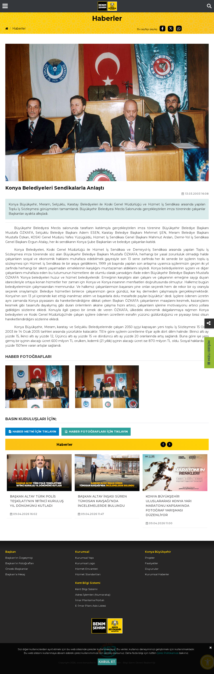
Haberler (19, 28)
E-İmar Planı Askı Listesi (90, 605)
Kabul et (107, 662)
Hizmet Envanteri (86, 568)
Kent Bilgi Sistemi (86, 589)
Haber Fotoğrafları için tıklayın (96, 431)
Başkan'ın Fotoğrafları (19, 563)
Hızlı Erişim (209, 352)
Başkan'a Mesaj (15, 574)
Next (169, 444)
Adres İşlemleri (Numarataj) (92, 594)
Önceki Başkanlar (16, 568)
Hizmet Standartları (88, 574)
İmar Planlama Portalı (89, 600)
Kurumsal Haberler (157, 574)
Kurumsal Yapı (84, 557)
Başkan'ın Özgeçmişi (19, 557)
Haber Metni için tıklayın (32, 431)
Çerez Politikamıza (168, 653)
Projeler (150, 557)
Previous (163, 444)
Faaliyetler (151, 563)
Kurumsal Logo (85, 563)
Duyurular (152, 568)
